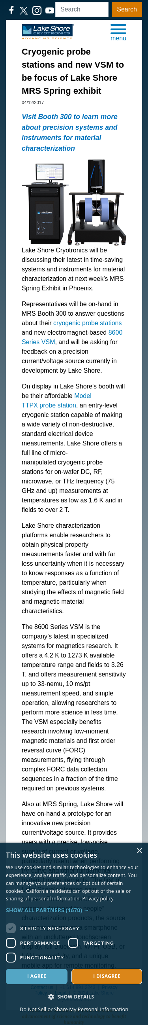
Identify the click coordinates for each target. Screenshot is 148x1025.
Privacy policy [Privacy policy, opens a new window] (98, 898)
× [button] (139, 851)
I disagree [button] (106, 976)
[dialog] (74, 934)
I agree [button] (36, 976)
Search (127, 9)
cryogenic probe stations (87, 323)
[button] (118, 32)
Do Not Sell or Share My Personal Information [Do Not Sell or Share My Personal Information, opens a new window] (74, 1009)
